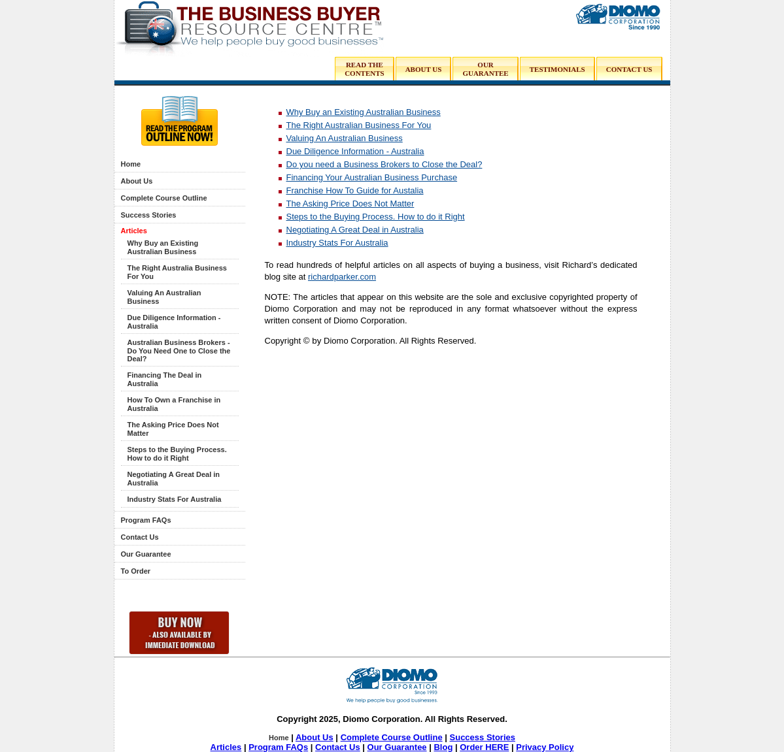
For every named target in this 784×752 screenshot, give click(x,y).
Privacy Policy (544, 747)
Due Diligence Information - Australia (355, 151)
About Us (137, 181)
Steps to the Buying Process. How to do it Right (177, 454)
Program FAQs (146, 520)
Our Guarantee (146, 554)
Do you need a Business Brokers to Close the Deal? (384, 164)
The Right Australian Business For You (359, 125)
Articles (134, 231)
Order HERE (484, 747)
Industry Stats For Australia (175, 499)
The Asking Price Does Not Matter (350, 203)
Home (131, 164)
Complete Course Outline (164, 198)
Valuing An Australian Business (344, 138)
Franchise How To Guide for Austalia (355, 190)
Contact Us (140, 537)
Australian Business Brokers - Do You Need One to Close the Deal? (179, 350)
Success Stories (149, 215)
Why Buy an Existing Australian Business (163, 247)
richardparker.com (342, 277)
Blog (443, 747)
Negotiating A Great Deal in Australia (355, 230)
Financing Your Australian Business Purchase (372, 177)
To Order (136, 571)
